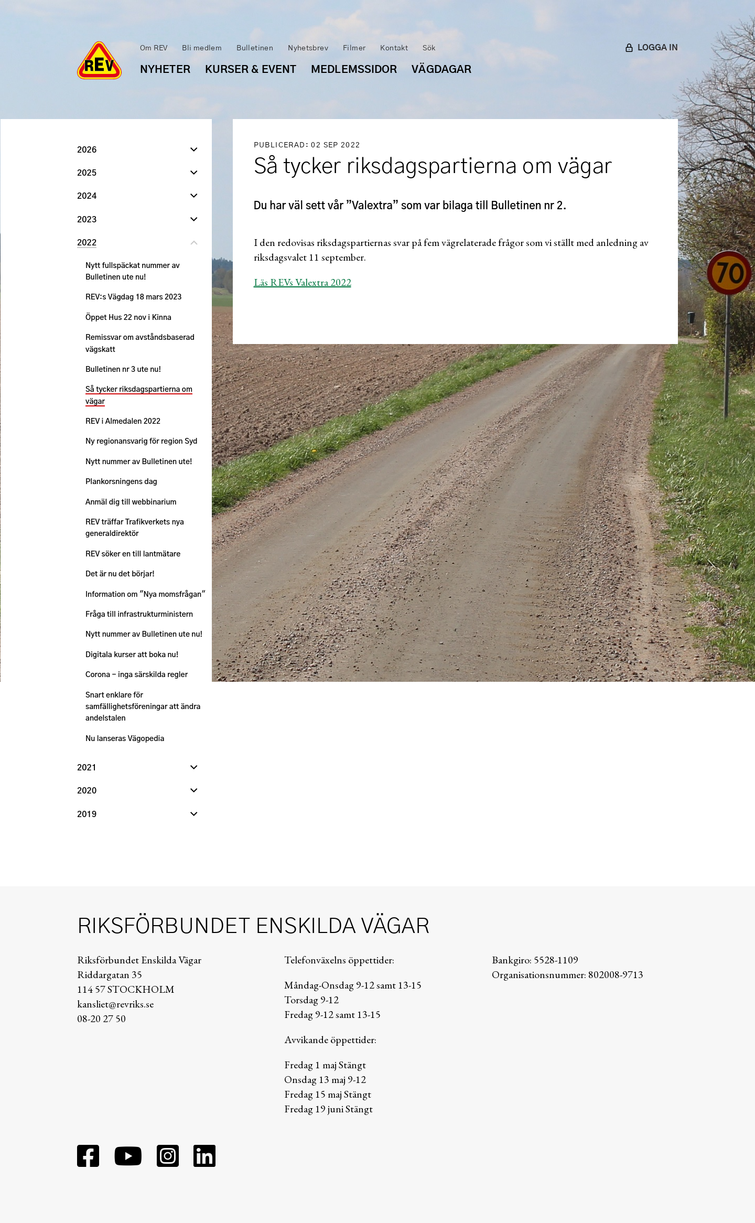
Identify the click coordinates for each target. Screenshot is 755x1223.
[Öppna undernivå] (194, 151)
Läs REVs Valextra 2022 (302, 282)
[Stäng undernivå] (194, 244)
